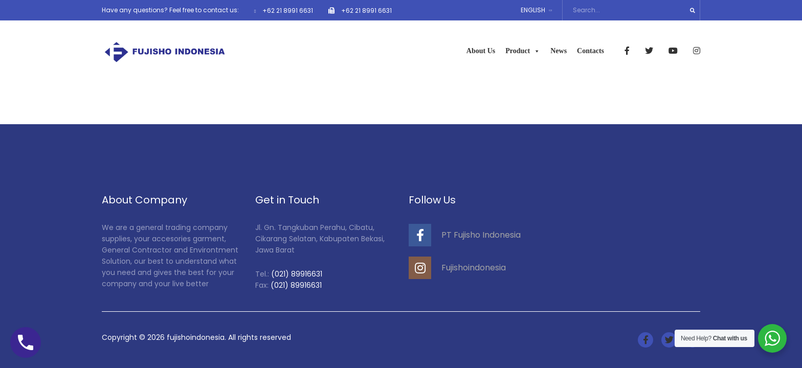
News (558, 51)
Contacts (590, 51)
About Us (480, 51)
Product (522, 51)
